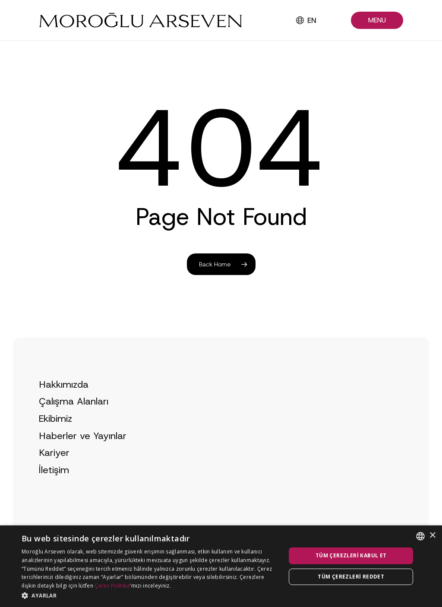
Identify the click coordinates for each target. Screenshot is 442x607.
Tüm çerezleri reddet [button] (351, 576)
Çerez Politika (112, 585)
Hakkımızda (63, 399)
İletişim (54, 484)
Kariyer (54, 467)
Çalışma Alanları (73, 416)
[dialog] (221, 566)
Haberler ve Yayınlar (82, 450)
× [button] (432, 535)
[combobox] (420, 536)
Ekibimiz (55, 433)
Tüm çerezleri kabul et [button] (351, 555)
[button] (377, 20)
